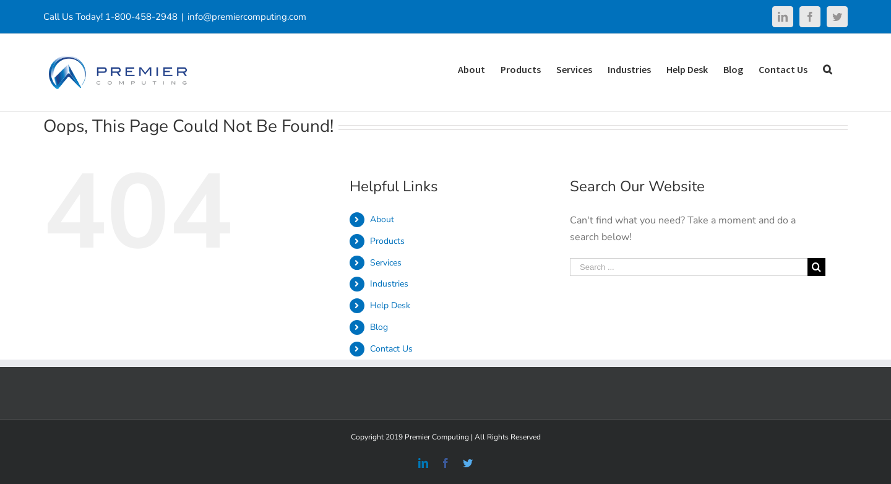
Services (386, 263)
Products (387, 241)
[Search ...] (688, 267)
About (382, 219)
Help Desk (390, 305)
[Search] (827, 68)
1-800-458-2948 (141, 17)
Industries (389, 284)
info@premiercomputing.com (246, 17)
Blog (379, 327)
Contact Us (391, 349)
